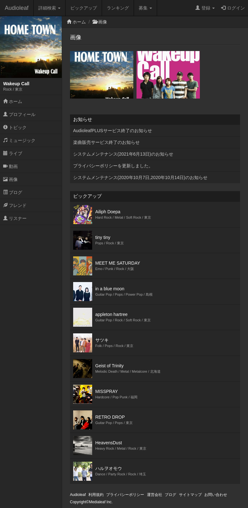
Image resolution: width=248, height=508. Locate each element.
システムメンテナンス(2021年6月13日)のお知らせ (123, 154)
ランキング (118, 7)
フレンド (15, 205)
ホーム (12, 101)
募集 (145, 7)
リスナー (15, 218)
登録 (205, 7)
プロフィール (19, 114)
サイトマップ (190, 494)
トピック (15, 127)
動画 (10, 166)
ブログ (12, 192)
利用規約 (96, 494)
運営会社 (154, 494)
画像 (10, 179)
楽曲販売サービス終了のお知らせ (106, 142)
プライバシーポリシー (125, 494)
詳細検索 (49, 7)
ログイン (233, 7)
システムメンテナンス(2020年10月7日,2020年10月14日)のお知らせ (140, 177)
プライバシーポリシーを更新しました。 (113, 165)
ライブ (12, 153)
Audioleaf (17, 8)
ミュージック (19, 140)
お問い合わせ (215, 494)
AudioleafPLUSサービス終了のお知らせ (112, 130)
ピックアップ (83, 7)
